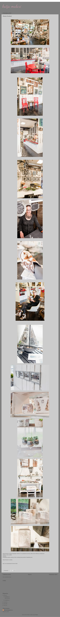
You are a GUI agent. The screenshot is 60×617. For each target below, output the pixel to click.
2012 (5, 603)
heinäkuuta (7, 596)
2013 (5, 602)
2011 (5, 605)
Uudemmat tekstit (7, 574)
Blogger (36, 614)
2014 (5, 595)
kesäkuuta (6, 600)
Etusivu (30, 574)
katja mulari (11, 6)
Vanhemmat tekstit (53, 574)
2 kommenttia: (6, 570)
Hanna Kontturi (7, 16)
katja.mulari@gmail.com (8, 610)
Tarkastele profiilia (6, 611)
